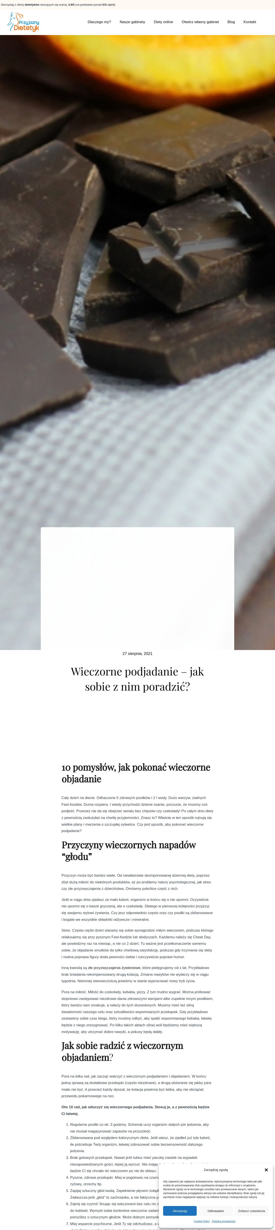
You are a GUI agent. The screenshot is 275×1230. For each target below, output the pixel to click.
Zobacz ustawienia (251, 1211)
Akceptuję (180, 1211)
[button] (266, 1170)
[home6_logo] (23, 13)
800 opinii (108, 4)
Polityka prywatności (224, 1221)
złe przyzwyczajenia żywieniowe (114, 970)
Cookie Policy (202, 1221)
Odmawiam (216, 1211)
